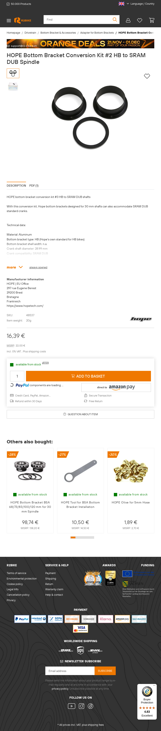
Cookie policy (15, 584)
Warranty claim (54, 589)
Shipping (50, 578)
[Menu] (154, 686)
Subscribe (105, 670)
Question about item (80, 414)
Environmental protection (22, 578)
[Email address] (70, 670)
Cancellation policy (18, 594)
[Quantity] (17, 376)
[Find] (81, 19)
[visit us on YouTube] (72, 706)
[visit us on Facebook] (89, 706)
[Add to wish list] (147, 76)
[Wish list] (140, 20)
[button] (134, 4)
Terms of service (16, 573)
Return (49, 584)
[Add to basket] (88, 376)
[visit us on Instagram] (81, 706)
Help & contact (54, 594)
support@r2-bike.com (24, 45)
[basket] (150, 20)
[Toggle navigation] (9, 20)
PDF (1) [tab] (34, 185)
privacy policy (60, 688)
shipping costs (37, 351)
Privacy (11, 600)
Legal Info (12, 589)
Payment (50, 573)
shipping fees (96, 724)
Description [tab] (16, 185)
